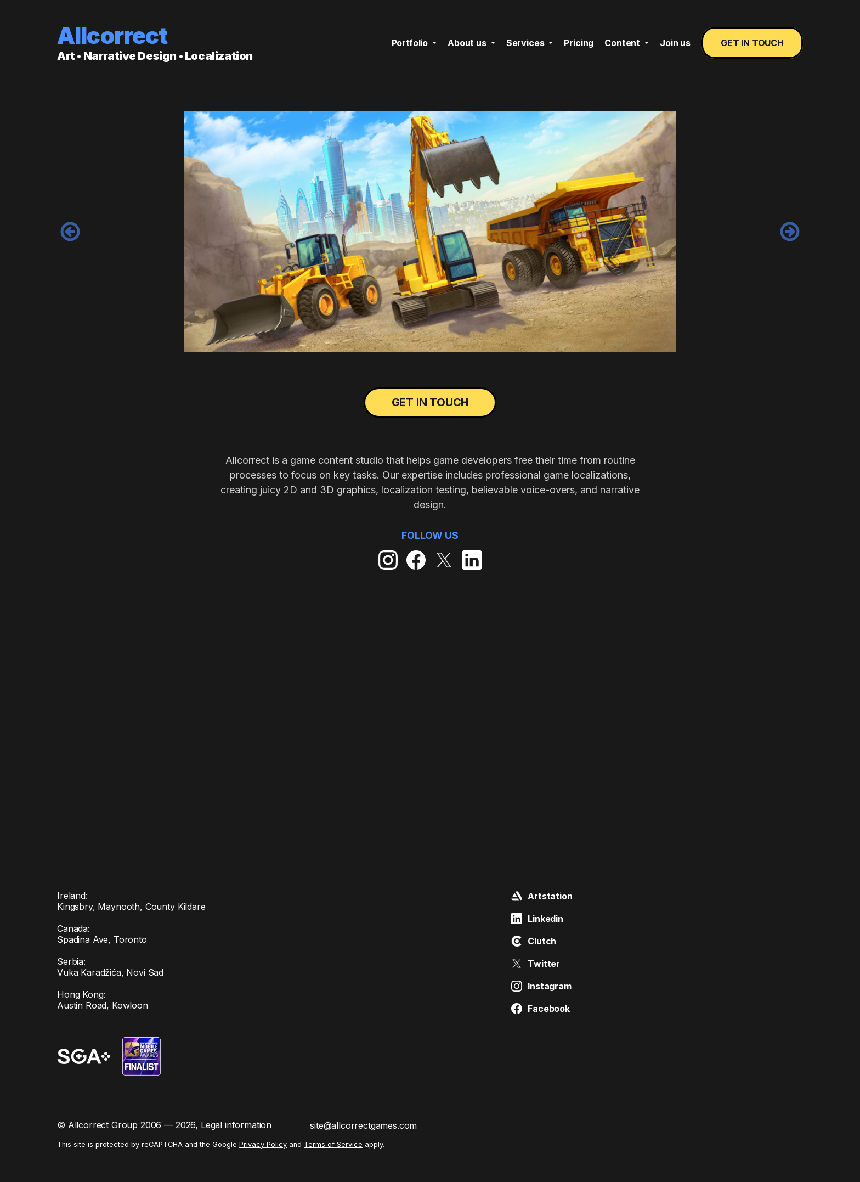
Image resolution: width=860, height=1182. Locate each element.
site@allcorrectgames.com (363, 1125)
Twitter (535, 963)
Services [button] (526, 42)
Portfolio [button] (411, 42)
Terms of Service (333, 1144)
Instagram (541, 986)
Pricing (578, 42)
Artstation (541, 896)
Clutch (533, 941)
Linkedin (537, 918)
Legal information (236, 1124)
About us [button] (468, 42)
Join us (675, 42)
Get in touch (752, 42)
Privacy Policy (263, 1144)
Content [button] (623, 42)
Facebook (540, 1008)
